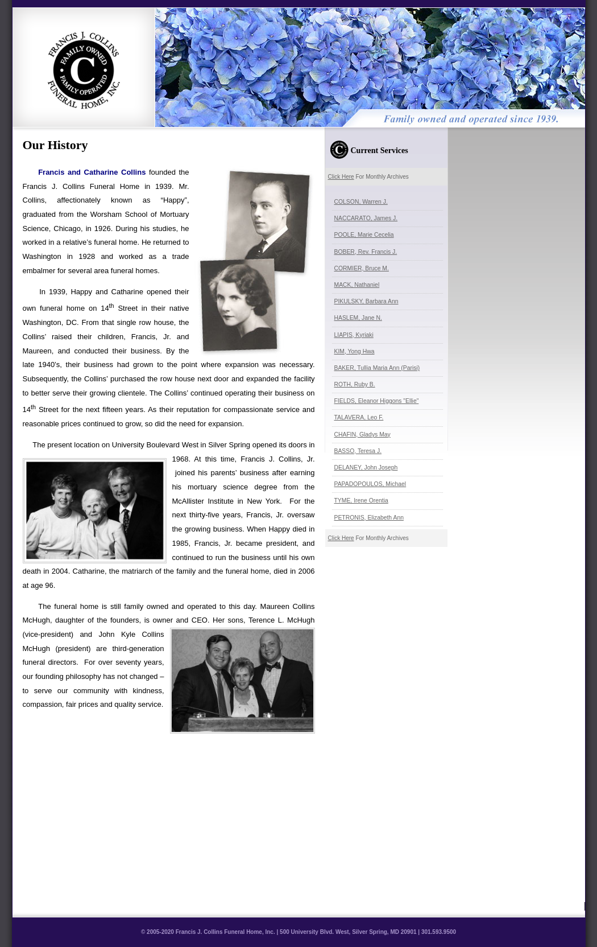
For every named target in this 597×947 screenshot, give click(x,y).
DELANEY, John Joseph (366, 467)
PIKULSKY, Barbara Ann (366, 301)
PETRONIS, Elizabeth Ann (369, 517)
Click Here (341, 177)
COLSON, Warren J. (361, 202)
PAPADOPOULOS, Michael (370, 484)
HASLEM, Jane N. (358, 318)
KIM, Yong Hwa (354, 351)
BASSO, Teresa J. (358, 451)
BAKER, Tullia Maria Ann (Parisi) (377, 368)
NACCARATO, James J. (366, 218)
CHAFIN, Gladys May (362, 434)
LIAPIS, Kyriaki (354, 335)
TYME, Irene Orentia (361, 500)
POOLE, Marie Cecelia (364, 235)
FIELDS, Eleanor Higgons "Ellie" (376, 401)
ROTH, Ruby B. (354, 384)
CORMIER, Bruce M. (361, 268)
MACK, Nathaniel (357, 285)
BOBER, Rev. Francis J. (365, 252)
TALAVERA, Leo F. (359, 417)
